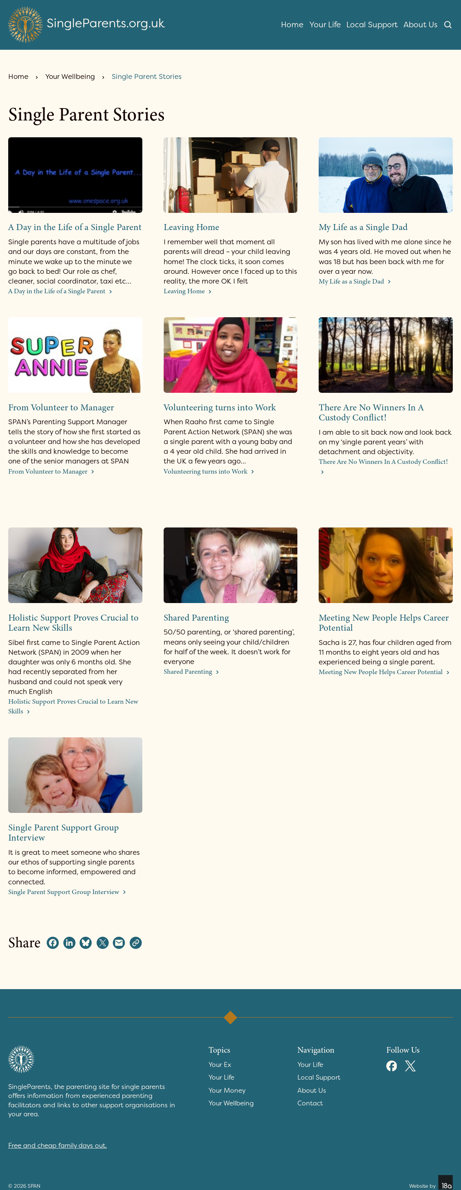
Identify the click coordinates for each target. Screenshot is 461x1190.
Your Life (325, 24)
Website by (431, 1182)
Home (292, 24)
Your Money (226, 1090)
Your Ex (219, 1065)
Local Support (371, 24)
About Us (420, 24)
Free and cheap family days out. (57, 1145)
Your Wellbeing (70, 76)
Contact (310, 1103)
